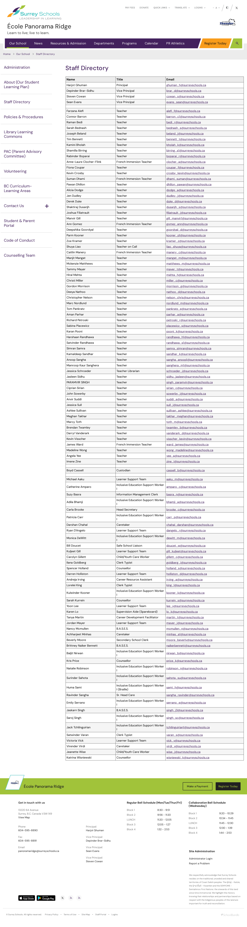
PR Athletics (175, 43)
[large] (219, 8)
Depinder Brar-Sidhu (98, 840)
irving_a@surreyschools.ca (184, 579)
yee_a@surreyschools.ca (183, 456)
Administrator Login (200, 858)
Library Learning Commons (18, 134)
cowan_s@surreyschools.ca (185, 96)
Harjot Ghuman (95, 830)
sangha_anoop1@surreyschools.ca (189, 360)
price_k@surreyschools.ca (184, 661)
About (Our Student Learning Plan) (21, 84)
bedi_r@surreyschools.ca (183, 122)
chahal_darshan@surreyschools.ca (189, 525)
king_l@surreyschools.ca (183, 585)
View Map (24, 817)
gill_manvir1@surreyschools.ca (186, 218)
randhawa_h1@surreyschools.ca (188, 337)
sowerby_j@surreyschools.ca (186, 394)
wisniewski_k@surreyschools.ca (187, 757)
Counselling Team (19, 255)
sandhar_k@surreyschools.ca (186, 354)
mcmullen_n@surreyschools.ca (187, 629)
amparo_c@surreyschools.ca (186, 487)
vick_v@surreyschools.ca (183, 741)
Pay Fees (130, 7)
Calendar (151, 43)
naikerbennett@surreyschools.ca (188, 646)
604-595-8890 (28, 830)
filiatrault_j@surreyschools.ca (186, 213)
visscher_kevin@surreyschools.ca (188, 439)
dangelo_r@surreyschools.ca (186, 530)
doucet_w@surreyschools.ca (185, 546)
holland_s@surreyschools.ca (185, 568)
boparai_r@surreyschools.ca (185, 156)
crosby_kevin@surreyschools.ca (188, 173)
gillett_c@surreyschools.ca (184, 557)
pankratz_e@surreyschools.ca (186, 309)
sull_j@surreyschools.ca (182, 405)
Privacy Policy (51, 914)
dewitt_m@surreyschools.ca (185, 538)
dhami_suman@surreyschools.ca (188, 179)
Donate (144, 7)
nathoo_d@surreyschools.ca (185, 292)
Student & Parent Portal (19, 223)
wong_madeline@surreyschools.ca (189, 450)
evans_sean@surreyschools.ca (187, 102)
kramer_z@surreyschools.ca (185, 241)
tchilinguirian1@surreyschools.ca (188, 727)
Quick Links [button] (161, 7)
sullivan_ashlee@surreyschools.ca (189, 411)
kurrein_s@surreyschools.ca (185, 600)
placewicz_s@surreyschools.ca (187, 326)
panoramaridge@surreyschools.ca (38, 851)
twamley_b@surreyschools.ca (186, 427)
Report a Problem (199, 863)
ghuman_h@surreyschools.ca (186, 85)
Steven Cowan (94, 861)
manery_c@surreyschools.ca (186, 252)
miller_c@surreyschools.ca (184, 281)
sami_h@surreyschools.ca (184, 687)
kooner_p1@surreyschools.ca (186, 235)
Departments (104, 43)
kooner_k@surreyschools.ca (185, 593)
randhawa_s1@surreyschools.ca (188, 343)
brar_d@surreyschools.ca (183, 91)
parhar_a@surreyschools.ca (185, 314)
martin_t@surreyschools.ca (185, 617)
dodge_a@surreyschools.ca (185, 190)
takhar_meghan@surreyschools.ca (189, 416)
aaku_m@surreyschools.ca (184, 479)
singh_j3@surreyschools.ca (184, 710)
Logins (114, 914)
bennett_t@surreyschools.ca (185, 139)
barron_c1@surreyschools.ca (185, 117)
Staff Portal (100, 914)
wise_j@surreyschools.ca (183, 752)
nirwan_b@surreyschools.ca (185, 653)
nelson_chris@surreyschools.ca (187, 297)
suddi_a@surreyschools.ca (184, 399)
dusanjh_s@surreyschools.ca (186, 207)
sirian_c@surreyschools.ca (184, 388)
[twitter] (236, 8)
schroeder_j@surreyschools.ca (187, 371)
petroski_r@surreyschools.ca (186, 320)
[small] (213, 8)
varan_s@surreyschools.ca (184, 735)
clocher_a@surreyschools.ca (185, 162)
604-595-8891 (27, 840)
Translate (182, 7)
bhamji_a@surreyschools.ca (185, 502)
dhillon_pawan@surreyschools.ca (188, 184)
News (38, 43)
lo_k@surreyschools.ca (182, 612)
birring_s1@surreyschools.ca (185, 150)
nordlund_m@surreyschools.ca (187, 303)
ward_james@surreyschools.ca (187, 444)
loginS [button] (199, 7)
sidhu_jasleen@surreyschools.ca (188, 377)
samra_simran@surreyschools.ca (188, 348)
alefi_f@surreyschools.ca (183, 111)
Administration (17, 67)
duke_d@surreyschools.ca (184, 201)
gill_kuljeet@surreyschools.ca (186, 551)
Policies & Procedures (23, 116)
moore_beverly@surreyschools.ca (189, 640)
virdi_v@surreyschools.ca (183, 746)
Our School (17, 43)
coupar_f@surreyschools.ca (185, 167)
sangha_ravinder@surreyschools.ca (190, 695)
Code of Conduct (19, 240)
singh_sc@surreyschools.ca (185, 718)
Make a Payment (197, 786)
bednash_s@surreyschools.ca (186, 128)
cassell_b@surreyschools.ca (185, 470)
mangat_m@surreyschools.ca (186, 258)
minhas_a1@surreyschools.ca (186, 634)
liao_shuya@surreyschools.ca (186, 247)
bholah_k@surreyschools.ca (185, 145)
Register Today (215, 43)
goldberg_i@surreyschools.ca (186, 563)
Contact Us (26, 205)
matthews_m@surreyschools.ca (188, 264)
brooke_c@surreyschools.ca (185, 510)
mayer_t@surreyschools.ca (184, 269)
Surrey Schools (15, 914)
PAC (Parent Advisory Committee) (23, 154)
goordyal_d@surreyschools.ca (186, 230)
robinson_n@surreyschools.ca (186, 668)
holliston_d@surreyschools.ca (186, 574)
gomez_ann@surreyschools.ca (187, 224)
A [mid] (216, 7)
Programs (129, 43)
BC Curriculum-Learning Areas (18, 188)
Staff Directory (17, 101)
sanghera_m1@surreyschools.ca (188, 365)
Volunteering (15, 171)
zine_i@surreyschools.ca (183, 461)
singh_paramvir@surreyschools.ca (189, 382)
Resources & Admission (68, 43)
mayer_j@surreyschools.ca (184, 623)
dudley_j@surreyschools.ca (185, 196)
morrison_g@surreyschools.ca (187, 286)
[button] (237, 43)
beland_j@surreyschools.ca (185, 134)
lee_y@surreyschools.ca (182, 606)
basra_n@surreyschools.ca (184, 494)
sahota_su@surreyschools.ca (186, 678)
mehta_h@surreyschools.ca (185, 275)
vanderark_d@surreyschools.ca (187, 433)
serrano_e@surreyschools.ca (186, 703)
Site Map (86, 914)
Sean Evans (92, 851)
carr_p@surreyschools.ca (183, 517)
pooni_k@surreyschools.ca (184, 331)
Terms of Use (70, 914)
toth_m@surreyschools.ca (184, 422)
